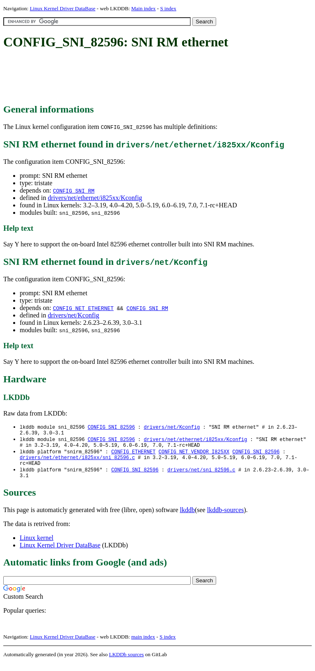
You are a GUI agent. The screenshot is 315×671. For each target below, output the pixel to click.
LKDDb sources (126, 662)
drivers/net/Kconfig (73, 315)
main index (143, 644)
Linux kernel (36, 545)
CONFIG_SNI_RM (73, 190)
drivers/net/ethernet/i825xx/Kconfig (95, 197)
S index (168, 8)
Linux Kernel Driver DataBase (63, 8)
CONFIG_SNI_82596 (111, 427)
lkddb (187, 517)
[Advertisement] (152, 77)
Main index (143, 8)
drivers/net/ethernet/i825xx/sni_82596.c (77, 462)
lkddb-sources (225, 517)
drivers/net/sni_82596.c (201, 476)
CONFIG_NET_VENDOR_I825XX (193, 455)
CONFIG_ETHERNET (133, 455)
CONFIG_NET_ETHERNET (83, 308)
